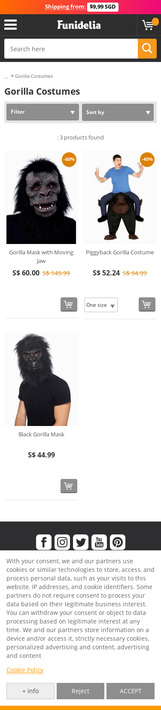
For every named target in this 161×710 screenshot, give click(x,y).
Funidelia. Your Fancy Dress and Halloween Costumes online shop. (79, 25)
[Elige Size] (101, 304)
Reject (80, 691)
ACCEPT (131, 691)
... (6, 76)
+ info (30, 691)
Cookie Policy (24, 670)
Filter (17, 111)
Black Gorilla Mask (41, 434)
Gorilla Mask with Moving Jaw (41, 256)
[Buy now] (69, 304)
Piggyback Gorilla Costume (120, 252)
